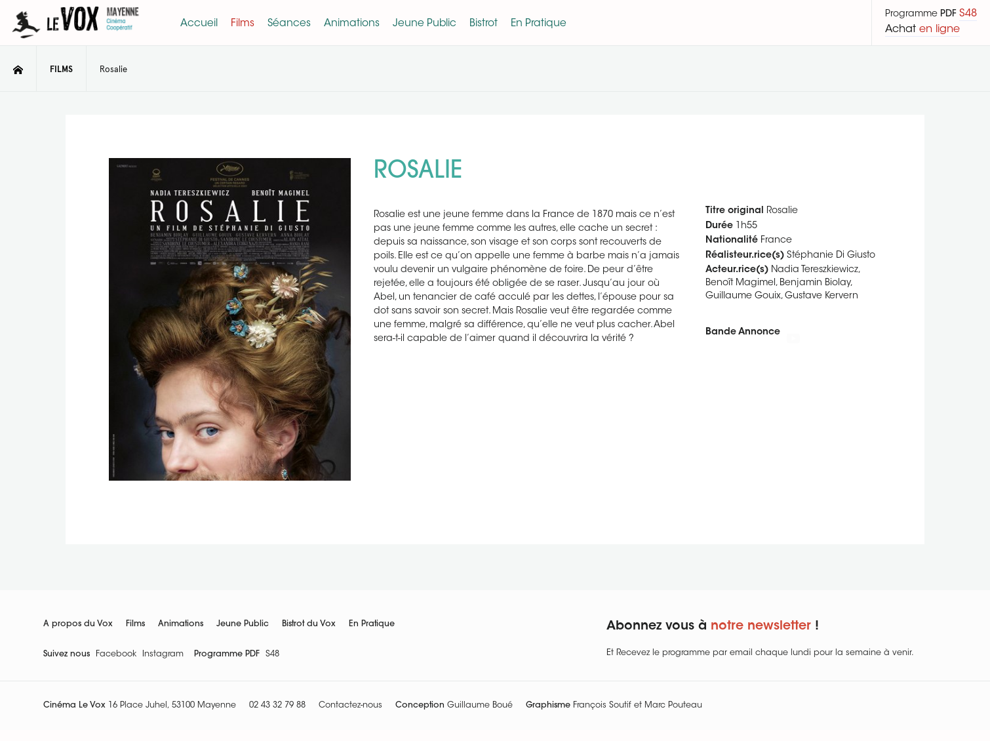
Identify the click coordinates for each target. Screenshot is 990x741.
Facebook (116, 654)
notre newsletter (761, 626)
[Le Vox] (75, 40)
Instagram (163, 654)
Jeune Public (242, 624)
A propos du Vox (78, 624)
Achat (922, 29)
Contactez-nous (350, 706)
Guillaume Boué (480, 706)
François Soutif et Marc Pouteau (637, 706)
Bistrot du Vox (309, 624)
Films (135, 624)
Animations (180, 624)
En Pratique (372, 624)
